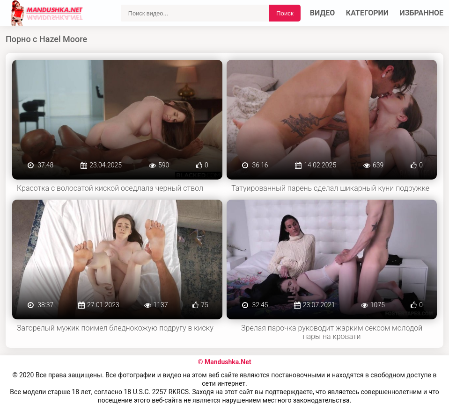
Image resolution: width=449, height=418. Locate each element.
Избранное (422, 12)
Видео (322, 12)
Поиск (285, 13)
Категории (367, 12)
